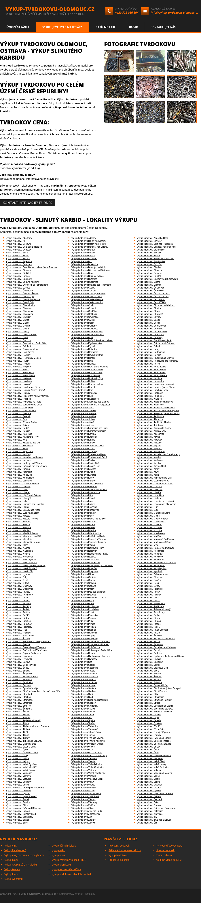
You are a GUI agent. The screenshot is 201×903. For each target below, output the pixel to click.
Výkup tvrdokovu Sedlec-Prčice (21, 665)
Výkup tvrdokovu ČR (147, 823)
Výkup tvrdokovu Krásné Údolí (151, 466)
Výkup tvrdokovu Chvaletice (84, 317)
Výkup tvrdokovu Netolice (83, 556)
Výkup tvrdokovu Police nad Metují (153, 609)
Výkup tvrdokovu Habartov (84, 349)
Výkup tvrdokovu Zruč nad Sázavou (154, 820)
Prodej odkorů (164, 855)
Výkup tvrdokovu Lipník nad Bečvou (23, 495)
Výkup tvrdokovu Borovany (19, 264)
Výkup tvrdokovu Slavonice (84, 676)
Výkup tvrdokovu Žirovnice (150, 814)
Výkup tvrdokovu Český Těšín (151, 302)
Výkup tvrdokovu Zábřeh (149, 796)
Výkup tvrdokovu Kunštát (83, 475)
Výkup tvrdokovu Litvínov (149, 498)
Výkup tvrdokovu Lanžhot (83, 480)
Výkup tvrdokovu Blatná (17, 255)
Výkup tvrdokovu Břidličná (18, 273)
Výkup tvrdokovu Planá (148, 597)
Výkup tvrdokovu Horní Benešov (87, 369)
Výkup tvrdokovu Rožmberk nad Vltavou (156, 647)
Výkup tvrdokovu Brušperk (19, 279)
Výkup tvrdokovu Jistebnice (150, 425)
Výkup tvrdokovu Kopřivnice (19, 451)
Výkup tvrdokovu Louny (17, 507)
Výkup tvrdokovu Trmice (83, 735)
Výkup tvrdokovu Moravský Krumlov (88, 542)
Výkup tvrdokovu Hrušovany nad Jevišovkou (27, 396)
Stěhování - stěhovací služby (125, 850)
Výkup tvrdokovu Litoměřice (150, 495)
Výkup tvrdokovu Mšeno (83, 545)
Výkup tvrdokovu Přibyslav (19, 624)
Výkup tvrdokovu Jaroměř (83, 410)
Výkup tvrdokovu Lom (81, 501)
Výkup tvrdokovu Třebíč (148, 726)
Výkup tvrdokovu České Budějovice (23, 299)
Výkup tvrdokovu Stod (82, 697)
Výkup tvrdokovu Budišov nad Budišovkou (157, 279)
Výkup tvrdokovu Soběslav (84, 682)
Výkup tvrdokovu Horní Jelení (151, 372)
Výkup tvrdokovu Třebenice (84, 726)
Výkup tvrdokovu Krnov (148, 469)
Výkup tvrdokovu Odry (17, 577)
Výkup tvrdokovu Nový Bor (84, 568)
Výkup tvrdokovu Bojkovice (19, 261)
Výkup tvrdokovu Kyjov (82, 478)
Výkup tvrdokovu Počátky (18, 606)
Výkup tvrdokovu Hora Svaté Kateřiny (89, 366)
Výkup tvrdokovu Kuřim (148, 475)
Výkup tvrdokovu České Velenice (87, 299)
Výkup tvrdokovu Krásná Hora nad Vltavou (26, 466)
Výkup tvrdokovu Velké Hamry (151, 764)
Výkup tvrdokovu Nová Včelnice (21, 562)
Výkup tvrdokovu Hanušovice (20, 352)
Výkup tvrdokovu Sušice (83, 708)
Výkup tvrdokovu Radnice (83, 630)
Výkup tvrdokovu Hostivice (19, 381)
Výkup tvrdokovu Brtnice (18, 276)
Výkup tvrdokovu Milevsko (149, 524)
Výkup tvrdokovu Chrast (148, 311)
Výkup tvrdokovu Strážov (83, 703)
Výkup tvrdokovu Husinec (18, 399)
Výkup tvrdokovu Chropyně (150, 314)
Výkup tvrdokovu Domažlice (150, 334)
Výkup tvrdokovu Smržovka (19, 682)
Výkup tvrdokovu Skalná (18, 670)
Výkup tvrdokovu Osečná (83, 583)
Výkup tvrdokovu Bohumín (84, 258)
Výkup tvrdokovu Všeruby (18, 790)
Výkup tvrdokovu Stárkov (83, 691)
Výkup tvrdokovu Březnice (18, 270)
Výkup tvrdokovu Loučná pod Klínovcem (156, 504)
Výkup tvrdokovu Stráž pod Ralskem (154, 700)
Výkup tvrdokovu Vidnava (18, 776)
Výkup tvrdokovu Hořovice (18, 378)
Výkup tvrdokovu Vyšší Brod (85, 796)
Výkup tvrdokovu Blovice (83, 255)
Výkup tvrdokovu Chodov (149, 308)
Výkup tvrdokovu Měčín (82, 516)
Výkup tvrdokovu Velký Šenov (20, 770)
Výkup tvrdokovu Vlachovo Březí (87, 779)
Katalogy (90, 893)
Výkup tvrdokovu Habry (148, 349)
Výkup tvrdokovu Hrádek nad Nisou (23, 387)
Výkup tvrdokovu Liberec (18, 492)
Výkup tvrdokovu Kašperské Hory (22, 437)
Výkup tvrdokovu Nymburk (149, 571)
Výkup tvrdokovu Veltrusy (83, 770)
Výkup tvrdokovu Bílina (17, 252)
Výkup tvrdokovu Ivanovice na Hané (23, 402)
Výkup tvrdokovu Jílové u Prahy (21, 422)
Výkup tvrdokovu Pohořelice (85, 609)
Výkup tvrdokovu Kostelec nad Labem (24, 457)
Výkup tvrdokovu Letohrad (84, 486)
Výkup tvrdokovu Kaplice (18, 431)
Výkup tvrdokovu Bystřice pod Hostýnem (91, 285)
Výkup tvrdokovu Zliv (147, 817)
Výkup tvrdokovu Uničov (148, 746)
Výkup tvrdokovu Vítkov (148, 776)
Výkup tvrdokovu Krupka (83, 472)
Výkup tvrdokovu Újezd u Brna (20, 746)
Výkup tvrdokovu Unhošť (83, 746)
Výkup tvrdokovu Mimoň (83, 527)
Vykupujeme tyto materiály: (62, 27)
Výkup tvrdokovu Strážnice (19, 703)
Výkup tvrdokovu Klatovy (83, 442)
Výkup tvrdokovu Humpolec (150, 396)
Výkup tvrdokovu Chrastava (19, 314)
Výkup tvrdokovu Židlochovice (85, 814)
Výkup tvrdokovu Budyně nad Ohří (22, 282)
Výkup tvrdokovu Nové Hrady (85, 562)
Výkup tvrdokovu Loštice (83, 504)
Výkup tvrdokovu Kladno (83, 440)
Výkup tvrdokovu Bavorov (149, 241)
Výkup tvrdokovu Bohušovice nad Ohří (155, 258)
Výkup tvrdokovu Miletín (83, 524)
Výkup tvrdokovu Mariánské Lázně (153, 513)
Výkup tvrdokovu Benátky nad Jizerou (89, 247)
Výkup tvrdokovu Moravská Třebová (88, 539)
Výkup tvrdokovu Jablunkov (150, 404)
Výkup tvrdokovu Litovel (83, 498)
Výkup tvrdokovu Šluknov (149, 676)
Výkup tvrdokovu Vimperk (83, 776)
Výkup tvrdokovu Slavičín (149, 673)
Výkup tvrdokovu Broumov (149, 273)
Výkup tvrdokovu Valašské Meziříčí (154, 755)
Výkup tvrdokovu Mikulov (18, 524)
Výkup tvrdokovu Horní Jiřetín (20, 375)
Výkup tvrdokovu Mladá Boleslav (22, 533)
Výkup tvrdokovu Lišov (82, 495)
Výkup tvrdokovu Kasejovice (150, 434)
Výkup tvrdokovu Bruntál (149, 276)
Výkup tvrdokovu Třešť (17, 732)
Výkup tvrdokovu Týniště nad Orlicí (88, 741)
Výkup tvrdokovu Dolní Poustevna (87, 334)
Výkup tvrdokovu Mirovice (149, 530)
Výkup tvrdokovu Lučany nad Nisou (23, 510)
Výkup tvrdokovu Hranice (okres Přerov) (25, 390)
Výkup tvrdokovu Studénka (84, 706)
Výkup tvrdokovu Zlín (81, 817)
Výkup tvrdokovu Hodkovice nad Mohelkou (157, 361)
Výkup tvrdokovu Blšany (148, 255)
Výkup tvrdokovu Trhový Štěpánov (153, 732)
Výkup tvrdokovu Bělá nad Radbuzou (155, 244)
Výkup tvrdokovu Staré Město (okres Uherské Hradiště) (33, 691)
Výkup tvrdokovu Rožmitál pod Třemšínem (26, 650)
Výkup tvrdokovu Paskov (18, 592)
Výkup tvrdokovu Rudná (83, 653)
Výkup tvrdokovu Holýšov (18, 366)
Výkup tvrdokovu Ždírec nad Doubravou (156, 808)
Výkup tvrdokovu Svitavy (83, 711)
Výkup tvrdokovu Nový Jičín (19, 571)
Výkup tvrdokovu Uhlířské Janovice (154, 744)
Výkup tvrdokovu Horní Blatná (151, 369)
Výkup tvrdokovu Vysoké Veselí (21, 796)
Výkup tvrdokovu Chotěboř (84, 311)
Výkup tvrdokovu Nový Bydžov (151, 568)
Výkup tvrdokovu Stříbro (148, 703)
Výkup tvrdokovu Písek (17, 597)
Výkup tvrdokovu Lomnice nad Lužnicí (155, 501)
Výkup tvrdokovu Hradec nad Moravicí (155, 384)
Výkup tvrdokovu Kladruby (149, 440)
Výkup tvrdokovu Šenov (17, 668)
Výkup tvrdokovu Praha (148, 615)
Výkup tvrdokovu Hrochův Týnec (152, 390)
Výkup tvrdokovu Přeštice (18, 621)
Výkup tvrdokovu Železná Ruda (86, 811)
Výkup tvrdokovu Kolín (17, 448)
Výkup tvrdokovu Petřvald (83, 594)
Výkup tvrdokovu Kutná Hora (20, 478)
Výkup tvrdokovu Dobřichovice (151, 326)
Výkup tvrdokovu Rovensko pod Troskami (26, 647)
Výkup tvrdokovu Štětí (82, 694)
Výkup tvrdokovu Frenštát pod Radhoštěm (26, 343)
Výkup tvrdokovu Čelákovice (150, 288)
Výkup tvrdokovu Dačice (148, 320)
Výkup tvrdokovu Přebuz (18, 618)
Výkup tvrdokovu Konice (83, 448)
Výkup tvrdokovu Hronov (18, 393)
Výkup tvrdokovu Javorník (18, 413)
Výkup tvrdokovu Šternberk (19, 694)
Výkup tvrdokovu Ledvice (18, 486)
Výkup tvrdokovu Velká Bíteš (151, 761)
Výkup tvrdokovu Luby (147, 507)
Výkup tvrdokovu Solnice (83, 685)
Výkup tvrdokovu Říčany (18, 638)
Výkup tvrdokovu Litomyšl (18, 498)
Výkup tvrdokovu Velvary (149, 770)
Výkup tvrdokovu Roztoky (149, 650)
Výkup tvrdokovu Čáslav (83, 288)
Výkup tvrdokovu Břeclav (149, 267)
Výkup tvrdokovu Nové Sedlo (151, 565)
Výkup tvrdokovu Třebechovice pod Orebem (27, 726)
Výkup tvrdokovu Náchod (18, 548)
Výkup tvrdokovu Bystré (148, 282)
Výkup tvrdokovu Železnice (150, 811)
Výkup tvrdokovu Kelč (16, 440)
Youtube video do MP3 (168, 859)
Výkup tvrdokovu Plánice (18, 600)
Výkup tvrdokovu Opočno (149, 580)
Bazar (133, 27)
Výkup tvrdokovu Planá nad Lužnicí (88, 597)
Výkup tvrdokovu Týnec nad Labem (154, 738)
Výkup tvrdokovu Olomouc (149, 577)
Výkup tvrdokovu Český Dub (20, 302)
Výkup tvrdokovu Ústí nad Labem (22, 752)
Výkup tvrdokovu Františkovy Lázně (154, 340)
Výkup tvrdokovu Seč (81, 662)
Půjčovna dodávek (119, 845)
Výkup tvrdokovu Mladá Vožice (86, 533)
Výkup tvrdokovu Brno (82, 273)
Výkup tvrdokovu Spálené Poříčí (152, 685)
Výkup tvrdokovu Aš (15, 241)
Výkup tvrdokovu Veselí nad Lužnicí (88, 773)
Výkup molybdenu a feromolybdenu (24, 855)
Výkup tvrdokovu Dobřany (83, 326)
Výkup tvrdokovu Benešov (18, 249)
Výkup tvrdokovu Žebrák (18, 811)
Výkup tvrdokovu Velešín (83, 761)
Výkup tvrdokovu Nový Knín (84, 571)
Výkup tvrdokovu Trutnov (149, 735)
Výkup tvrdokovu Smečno (83, 679)
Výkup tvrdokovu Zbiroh (17, 805)
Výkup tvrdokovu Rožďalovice (85, 647)
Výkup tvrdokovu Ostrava (83, 586)
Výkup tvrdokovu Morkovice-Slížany (154, 542)
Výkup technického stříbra (66, 869)
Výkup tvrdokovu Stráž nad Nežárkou (89, 700)
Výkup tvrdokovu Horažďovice (151, 366)
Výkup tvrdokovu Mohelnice (19, 539)
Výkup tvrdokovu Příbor (82, 621)
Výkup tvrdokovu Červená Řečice (22, 293)
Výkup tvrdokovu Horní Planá (85, 375)
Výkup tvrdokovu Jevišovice (150, 416)
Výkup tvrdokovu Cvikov (83, 320)
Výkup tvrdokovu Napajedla (19, 551)
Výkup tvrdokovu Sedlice (83, 665)
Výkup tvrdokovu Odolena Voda (152, 574)
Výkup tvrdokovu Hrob (82, 390)
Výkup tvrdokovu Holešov (83, 364)
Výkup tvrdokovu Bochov (18, 258)
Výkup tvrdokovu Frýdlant (18, 346)
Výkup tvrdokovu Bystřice (149, 285)
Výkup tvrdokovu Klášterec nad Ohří (23, 442)
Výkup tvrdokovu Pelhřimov (19, 594)
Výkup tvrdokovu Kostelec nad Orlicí (89, 457)
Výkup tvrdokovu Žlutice (17, 820)
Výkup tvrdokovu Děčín (82, 323)
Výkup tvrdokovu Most (17, 545)
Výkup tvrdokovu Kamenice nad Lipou (89, 428)
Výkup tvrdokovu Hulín (82, 396)
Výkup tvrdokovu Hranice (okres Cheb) (156, 387)
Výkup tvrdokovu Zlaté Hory (19, 817)
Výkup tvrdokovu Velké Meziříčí (21, 767)
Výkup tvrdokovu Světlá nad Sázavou (155, 708)
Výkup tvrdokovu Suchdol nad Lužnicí (155, 706)
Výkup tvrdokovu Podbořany (85, 606)
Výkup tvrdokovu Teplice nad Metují (23, 720)
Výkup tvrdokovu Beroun (83, 249)
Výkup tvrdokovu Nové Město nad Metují (25, 565)
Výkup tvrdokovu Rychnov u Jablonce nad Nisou (160, 656)
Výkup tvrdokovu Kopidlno (149, 448)
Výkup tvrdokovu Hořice (17, 369)
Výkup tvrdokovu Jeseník (18, 416)
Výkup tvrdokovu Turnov (18, 738)
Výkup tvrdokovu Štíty (147, 694)
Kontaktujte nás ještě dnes (27, 202)
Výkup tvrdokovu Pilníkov (149, 594)
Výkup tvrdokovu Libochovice (85, 492)
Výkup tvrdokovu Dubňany (149, 337)
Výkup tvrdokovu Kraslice (149, 463)
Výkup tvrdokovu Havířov (18, 355)
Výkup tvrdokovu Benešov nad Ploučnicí (156, 247)
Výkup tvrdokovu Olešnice (84, 577)
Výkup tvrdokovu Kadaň (17, 428)
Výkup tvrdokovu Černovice (150, 290)
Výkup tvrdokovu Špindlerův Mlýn (22, 688)
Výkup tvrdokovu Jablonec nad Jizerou (90, 402)
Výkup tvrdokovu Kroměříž (19, 472)
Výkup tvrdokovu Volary (82, 782)
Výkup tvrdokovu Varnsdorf (150, 758)
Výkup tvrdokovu (118, 855)
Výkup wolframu (13, 878)
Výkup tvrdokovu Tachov (149, 714)
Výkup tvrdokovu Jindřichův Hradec (154, 422)
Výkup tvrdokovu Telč (81, 717)
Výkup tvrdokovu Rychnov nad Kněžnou (90, 656)
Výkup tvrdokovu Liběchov (149, 489)
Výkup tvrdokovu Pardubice (150, 589)
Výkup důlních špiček (64, 845)
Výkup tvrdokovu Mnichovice (151, 533)
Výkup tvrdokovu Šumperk (19, 708)
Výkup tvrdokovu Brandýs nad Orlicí (88, 267)
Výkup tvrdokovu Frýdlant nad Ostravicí (156, 343)
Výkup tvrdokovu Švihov (17, 711)
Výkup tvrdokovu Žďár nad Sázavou (23, 808)
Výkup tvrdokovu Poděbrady (150, 606)
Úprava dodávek (165, 850)
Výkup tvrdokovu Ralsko (148, 632)
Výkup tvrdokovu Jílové (82, 422)
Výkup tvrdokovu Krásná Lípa (85, 466)
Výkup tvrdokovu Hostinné (149, 378)
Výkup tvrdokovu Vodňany (18, 782)
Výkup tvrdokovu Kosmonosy (151, 451)
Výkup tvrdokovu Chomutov (19, 311)
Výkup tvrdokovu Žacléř (17, 799)
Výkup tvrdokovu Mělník (148, 516)
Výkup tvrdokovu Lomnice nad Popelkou (25, 504)
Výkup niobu (11, 859)
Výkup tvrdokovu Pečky (148, 592)
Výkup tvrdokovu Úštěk (148, 749)
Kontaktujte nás (163, 27)
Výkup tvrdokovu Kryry (148, 472)
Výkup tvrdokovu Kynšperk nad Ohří (154, 478)
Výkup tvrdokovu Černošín (84, 290)
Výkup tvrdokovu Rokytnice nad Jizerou (156, 638)
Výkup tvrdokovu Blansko (149, 252)
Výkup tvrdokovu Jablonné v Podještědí (90, 404)
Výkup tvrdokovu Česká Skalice (86, 296)
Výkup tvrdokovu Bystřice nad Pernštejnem (27, 285)
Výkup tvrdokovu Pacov (82, 589)
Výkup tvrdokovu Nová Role (150, 559)
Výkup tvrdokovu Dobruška (150, 328)
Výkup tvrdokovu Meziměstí (84, 521)
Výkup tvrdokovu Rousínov (150, 644)
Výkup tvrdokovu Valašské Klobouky (89, 755)
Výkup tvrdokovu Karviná (83, 434)
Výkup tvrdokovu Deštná (18, 326)
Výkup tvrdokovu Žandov (18, 802)
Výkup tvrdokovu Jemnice (83, 413)
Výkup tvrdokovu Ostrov (148, 586)
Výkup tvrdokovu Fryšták (83, 346)
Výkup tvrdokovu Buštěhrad (84, 282)
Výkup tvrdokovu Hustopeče (85, 399)
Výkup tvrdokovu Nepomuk (150, 554)
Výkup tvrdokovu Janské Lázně (21, 410)
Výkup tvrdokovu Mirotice (83, 530)
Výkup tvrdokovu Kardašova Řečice (88, 431)
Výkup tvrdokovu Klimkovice (19, 445)
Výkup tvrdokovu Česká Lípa (20, 296)
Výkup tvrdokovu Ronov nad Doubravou (90, 641)
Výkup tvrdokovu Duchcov (18, 340)
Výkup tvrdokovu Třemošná (84, 729)
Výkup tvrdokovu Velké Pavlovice (153, 767)
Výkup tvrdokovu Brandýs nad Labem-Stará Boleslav (31, 267)
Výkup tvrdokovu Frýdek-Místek (86, 343)
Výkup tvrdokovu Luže (147, 510)
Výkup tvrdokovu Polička (18, 612)
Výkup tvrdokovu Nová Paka (85, 559)
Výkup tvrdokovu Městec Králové (22, 518)
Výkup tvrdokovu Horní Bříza (20, 372)
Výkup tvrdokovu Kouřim (149, 457)
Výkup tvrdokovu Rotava (18, 644)
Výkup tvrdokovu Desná (148, 323)
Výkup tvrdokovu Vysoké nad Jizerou (155, 793)
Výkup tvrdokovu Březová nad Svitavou (90, 270)
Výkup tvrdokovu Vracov (83, 785)
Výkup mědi (58, 850)
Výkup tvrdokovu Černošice (19, 290)
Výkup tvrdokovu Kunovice (19, 475)
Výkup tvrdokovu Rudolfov (149, 653)
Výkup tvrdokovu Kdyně (148, 437)
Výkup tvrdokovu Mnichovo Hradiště (23, 536)
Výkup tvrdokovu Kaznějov (84, 437)
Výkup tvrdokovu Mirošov (18, 530)
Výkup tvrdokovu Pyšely (148, 627)
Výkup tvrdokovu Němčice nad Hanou (89, 554)
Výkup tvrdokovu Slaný (148, 670)
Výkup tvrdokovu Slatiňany (84, 673)
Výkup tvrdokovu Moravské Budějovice (156, 539)
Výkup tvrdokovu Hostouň (18, 384)
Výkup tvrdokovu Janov (82, 407)
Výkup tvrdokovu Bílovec (83, 252)
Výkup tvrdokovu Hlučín (17, 361)
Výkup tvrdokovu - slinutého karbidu (72, 874)
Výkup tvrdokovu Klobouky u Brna (87, 445)
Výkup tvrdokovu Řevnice (149, 635)
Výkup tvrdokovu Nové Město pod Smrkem (92, 565)
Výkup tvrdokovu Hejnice (149, 355)
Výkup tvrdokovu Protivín (83, 627)
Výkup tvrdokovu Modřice (149, 536)
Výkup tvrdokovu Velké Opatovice (87, 767)
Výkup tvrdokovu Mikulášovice (151, 521)
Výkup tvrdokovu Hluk (82, 361)
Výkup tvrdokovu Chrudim (18, 317)
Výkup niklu (58, 855)
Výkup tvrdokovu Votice (17, 785)
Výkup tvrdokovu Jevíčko (83, 416)
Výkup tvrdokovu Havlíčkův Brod (87, 355)
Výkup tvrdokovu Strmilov (18, 706)
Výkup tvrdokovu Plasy (82, 600)
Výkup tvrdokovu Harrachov (84, 352)
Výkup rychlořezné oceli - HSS (69, 859)
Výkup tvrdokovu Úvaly (17, 755)
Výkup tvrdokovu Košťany (18, 454)
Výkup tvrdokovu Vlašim (148, 779)
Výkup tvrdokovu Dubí (82, 337)
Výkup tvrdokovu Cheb (82, 305)
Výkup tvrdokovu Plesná (148, 600)
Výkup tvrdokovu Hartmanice (151, 352)
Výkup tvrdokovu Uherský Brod (21, 744)
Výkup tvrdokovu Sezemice (84, 668)
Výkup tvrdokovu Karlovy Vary (151, 431)
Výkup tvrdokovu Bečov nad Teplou (88, 244)
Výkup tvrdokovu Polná (82, 612)
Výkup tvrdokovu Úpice (17, 749)
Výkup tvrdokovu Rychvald (19, 659)
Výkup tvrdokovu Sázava (18, 662)
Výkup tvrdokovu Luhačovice (85, 510)
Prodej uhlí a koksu (119, 859)
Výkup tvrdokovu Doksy (17, 331)
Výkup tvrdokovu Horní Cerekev (86, 372)
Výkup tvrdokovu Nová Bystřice (21, 559)
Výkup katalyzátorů (15, 850)
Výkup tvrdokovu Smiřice (149, 679)
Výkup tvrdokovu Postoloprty (151, 612)
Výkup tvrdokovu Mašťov (18, 516)
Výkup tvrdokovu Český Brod (151, 299)
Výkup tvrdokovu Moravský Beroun (23, 542)
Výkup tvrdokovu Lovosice (84, 507)
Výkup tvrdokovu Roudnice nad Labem (90, 644)
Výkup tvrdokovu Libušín (149, 492)
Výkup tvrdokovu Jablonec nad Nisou (155, 402)
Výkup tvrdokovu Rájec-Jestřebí (152, 630)
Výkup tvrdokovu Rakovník (84, 632)
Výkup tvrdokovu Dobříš (17, 328)
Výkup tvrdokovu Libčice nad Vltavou (89, 489)
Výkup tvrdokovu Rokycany (84, 638)
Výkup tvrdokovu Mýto (147, 545)
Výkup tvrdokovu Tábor (82, 714)
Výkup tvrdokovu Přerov (148, 618)
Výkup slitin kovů (61, 864)
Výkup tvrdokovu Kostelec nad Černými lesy (158, 454)
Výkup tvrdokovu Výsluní (18, 793)
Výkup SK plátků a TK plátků (20, 864)
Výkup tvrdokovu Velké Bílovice (86, 764)
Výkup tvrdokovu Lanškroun (19, 480)
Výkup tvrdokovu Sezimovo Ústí (152, 668)
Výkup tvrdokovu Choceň (83, 308)
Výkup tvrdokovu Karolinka (19, 434)
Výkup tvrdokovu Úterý (148, 752)
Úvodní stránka (17, 27)
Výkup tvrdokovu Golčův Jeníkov (22, 349)
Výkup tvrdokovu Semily (148, 665)
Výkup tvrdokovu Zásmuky (84, 802)
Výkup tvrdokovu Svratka (18, 714)
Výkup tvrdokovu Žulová (83, 823)
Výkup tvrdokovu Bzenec (18, 288)
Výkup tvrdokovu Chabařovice (20, 305)
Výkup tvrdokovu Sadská (149, 659)
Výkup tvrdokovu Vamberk (84, 758)
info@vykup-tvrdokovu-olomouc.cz (174, 13)
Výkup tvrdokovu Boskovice (84, 264)
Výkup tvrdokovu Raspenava (20, 635)
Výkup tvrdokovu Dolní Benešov (87, 331)
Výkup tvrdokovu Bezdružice (150, 249)
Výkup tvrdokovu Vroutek (149, 787)
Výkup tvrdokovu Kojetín (148, 445)
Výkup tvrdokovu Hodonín (18, 364)
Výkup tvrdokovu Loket (17, 501)
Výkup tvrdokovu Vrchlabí (83, 787)
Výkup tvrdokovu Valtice (17, 758)
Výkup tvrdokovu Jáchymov (19, 407)
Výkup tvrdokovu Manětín (83, 513)
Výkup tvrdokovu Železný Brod (21, 814)
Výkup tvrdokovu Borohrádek (151, 261)
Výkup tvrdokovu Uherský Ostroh (87, 744)
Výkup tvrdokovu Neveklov (150, 556)
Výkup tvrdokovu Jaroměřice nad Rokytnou (158, 410)
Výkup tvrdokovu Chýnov (149, 317)
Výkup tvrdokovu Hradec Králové (87, 384)
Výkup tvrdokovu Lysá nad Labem (22, 513)
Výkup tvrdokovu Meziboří (18, 521)
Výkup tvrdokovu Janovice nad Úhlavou (156, 407)
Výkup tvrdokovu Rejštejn (83, 635)
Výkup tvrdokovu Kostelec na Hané (88, 454)
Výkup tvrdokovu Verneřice (19, 773)
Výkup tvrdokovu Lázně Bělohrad (153, 480)
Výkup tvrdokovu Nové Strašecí (21, 568)
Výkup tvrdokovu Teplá (148, 717)
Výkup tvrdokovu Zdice (82, 808)
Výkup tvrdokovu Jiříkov (17, 425)
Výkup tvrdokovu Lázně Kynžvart (87, 483)
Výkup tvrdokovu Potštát (18, 615)
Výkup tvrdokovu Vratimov (149, 785)
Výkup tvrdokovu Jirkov (82, 425)
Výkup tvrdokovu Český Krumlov (87, 302)
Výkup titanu (11, 874)
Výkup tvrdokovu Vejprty (18, 761)
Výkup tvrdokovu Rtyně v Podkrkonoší (24, 653)
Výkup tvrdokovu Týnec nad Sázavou (24, 741)
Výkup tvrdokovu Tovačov (149, 723)
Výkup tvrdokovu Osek (148, 583)
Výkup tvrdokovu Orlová (17, 583)
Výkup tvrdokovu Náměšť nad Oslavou (155, 548)
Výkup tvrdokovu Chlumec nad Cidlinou (156, 305)
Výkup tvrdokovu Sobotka (149, 682)
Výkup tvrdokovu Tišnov (17, 723)
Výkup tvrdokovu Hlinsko (83, 358)
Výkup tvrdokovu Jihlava (83, 419)
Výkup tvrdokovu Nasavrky (84, 551)
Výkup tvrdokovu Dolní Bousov (152, 331)
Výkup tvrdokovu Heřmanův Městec (23, 358)
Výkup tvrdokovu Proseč (148, 624)
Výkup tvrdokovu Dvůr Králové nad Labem (92, 340)
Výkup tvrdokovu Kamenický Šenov (154, 428)
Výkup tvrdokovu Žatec (148, 802)
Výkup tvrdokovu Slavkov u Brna (22, 676)
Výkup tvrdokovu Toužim (83, 723)
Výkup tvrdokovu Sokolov (18, 685)
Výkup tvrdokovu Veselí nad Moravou (155, 773)
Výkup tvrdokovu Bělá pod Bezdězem (24, 247)
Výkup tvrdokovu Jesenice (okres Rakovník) (158, 413)
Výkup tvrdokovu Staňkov (83, 688)
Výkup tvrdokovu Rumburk (19, 656)
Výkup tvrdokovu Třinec (17, 735)
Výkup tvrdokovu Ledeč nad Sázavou (155, 483)
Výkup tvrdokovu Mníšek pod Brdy (88, 536)
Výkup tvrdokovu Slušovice (19, 679)
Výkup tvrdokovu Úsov (82, 749)
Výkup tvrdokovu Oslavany (19, 586)
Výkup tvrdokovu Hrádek (83, 387)
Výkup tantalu (12, 869)
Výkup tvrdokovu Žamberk (149, 799)
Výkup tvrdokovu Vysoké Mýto (86, 793)
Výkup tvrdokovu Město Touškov (152, 518)
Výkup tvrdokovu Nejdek (18, 554)
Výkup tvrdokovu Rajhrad (18, 632)
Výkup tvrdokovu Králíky (83, 460)
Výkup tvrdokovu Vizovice (18, 779)
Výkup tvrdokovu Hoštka (83, 381)
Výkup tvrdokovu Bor (81, 261)
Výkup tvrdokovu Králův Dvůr (85, 463)
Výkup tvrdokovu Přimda (83, 624)
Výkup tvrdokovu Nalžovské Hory (87, 548)
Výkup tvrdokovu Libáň (17, 489)
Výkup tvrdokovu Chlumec (18, 308)
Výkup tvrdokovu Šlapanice (19, 673)
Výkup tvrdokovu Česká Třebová (152, 296)
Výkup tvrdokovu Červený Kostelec (88, 293)
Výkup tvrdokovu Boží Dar (149, 264)
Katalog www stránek (71, 893)
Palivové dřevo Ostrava (169, 845)
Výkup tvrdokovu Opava (83, 580)
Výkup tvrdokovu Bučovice (84, 279)
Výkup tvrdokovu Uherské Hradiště (154, 741)
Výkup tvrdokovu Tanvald (18, 717)
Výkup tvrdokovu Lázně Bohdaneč (22, 483)
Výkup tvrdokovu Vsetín (82, 790)
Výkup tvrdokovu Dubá (17, 337)
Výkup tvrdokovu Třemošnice (151, 729)
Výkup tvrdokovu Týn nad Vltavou (87, 738)
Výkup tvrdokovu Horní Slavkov (152, 375)
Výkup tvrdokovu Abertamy (19, 238)
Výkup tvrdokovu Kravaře (83, 469)
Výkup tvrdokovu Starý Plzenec (152, 691)
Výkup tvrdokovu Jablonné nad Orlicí (24, 404)
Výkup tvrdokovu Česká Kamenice (153, 293)
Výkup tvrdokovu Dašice (18, 323)
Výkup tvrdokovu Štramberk (19, 700)
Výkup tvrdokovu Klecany (149, 442)
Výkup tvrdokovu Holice (148, 364)
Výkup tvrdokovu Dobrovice (84, 328)
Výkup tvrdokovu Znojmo (83, 820)
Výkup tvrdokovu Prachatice (85, 615)
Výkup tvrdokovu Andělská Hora (152, 238)
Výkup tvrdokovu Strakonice (150, 697)
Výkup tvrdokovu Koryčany (84, 451)
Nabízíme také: (106, 27)
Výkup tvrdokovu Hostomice (150, 381)
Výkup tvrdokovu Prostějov (19, 627)
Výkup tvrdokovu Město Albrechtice (88, 518)
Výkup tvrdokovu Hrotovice (84, 393)
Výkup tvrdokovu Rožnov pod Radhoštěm (91, 650)
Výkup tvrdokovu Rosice (148, 641)
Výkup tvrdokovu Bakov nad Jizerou (88, 241)
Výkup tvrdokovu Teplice (83, 720)
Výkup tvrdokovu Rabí (16, 630)
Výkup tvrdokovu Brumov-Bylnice (87, 276)
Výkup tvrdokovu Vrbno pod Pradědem (25, 787)
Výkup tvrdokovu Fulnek (148, 346)
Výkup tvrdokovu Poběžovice (151, 603)
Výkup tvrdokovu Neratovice (19, 556)
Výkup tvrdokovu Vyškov (149, 790)
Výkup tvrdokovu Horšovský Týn (87, 378)
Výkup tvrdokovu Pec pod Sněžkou (88, 592)
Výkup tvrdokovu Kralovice (150, 460)
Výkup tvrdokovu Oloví (17, 580)
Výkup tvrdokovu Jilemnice (150, 419)
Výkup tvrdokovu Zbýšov (83, 805)
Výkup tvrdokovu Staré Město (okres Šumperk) (159, 688)
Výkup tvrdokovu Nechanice (150, 551)
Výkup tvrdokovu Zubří (17, 823)
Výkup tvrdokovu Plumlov (18, 603)
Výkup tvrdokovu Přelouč (83, 618)
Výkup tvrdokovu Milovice (18, 527)
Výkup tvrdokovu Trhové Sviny (86, 732)
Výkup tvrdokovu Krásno (18, 469)
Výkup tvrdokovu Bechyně (18, 244)
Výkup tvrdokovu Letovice (149, 486)
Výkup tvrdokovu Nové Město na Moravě (156, 562)
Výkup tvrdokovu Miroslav (149, 527)
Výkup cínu (10, 845)
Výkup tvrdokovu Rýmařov (84, 659)
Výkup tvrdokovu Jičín (16, 419)
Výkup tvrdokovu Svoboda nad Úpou (154, 711)
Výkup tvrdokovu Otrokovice (19, 589)
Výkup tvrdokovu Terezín (149, 720)
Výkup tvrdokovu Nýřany (18, 574)
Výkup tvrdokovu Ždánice (149, 805)
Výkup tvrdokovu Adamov (83, 238)
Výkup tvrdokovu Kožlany (18, 460)
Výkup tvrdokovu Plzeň (82, 603)
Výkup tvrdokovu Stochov (18, 697)
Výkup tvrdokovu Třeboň (18, 729)
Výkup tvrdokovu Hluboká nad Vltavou (155, 358)
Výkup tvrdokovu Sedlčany (150, 662)
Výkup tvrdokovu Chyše (17, 320)
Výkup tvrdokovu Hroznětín (150, 393)
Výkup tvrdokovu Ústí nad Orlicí (86, 752)
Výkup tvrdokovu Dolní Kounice (21, 334)
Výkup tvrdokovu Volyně (148, 782)
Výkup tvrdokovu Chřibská (84, 314)
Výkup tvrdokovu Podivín (18, 609)
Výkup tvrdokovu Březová (149, 270)
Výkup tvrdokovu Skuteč (83, 670)
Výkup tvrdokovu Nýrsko (83, 574)
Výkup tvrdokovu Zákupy (83, 799)
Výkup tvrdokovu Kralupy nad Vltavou (24, 463)
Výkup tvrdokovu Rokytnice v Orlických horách (28, 641)
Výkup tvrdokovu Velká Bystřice (21, 764)
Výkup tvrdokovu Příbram (149, 621)
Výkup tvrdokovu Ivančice (149, 399)
